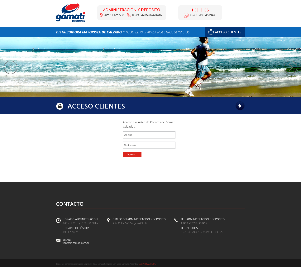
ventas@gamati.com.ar (76, 243)
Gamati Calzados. (147, 264)
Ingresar (131, 154)
